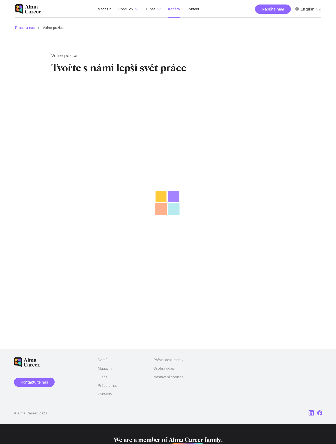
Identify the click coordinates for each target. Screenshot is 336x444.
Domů (102, 360)
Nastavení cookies (168, 377)
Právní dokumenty (168, 360)
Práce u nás (107, 385)
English (308, 9)
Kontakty (105, 394)
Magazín (105, 368)
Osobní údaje (164, 368)
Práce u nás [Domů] (25, 28)
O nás (102, 377)
